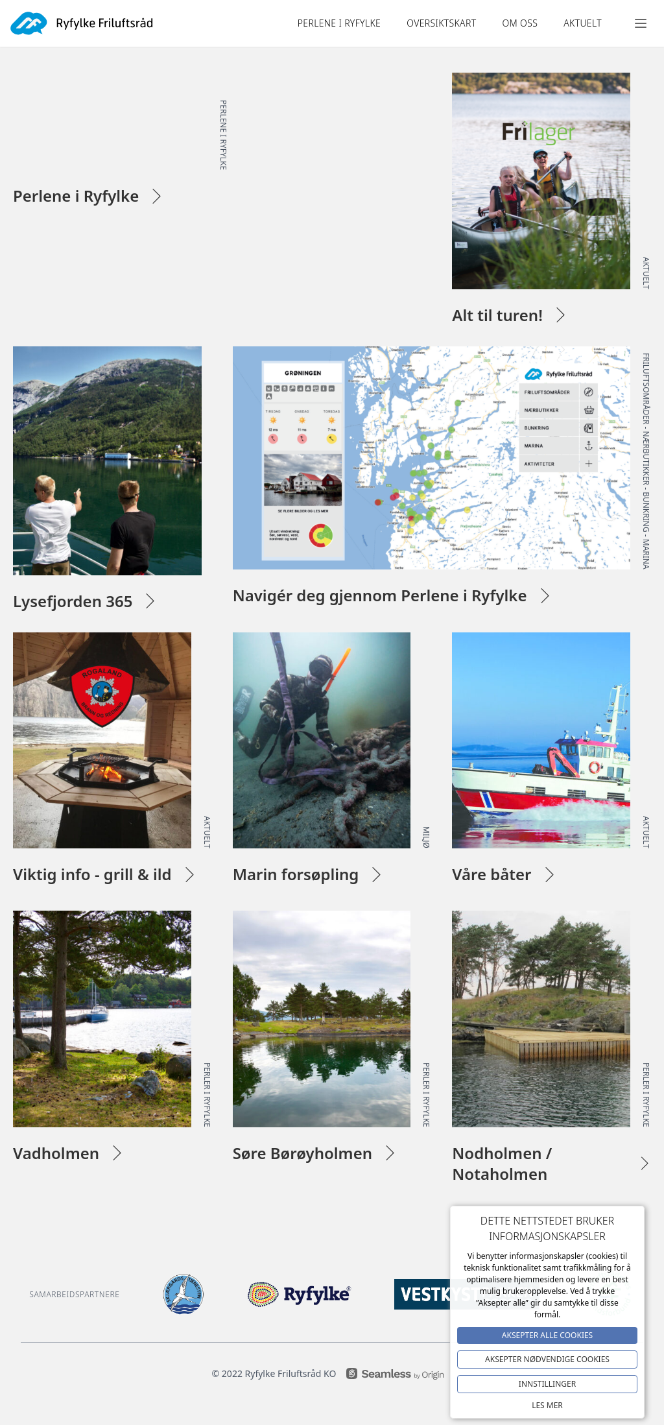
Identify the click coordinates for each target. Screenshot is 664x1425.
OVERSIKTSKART (441, 23)
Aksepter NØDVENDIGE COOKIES (547, 1359)
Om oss (520, 23)
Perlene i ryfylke (339, 23)
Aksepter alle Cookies (547, 1335)
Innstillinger (547, 1383)
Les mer (547, 1405)
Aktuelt (582, 23)
